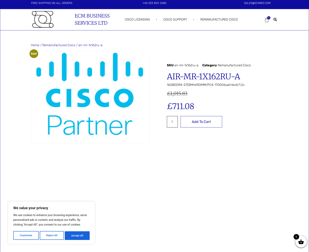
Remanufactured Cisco (219, 19)
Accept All (77, 235)
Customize (25, 235)
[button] (275, 19)
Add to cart (201, 122)
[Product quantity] (172, 121)
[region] (51, 223)
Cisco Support (175, 19)
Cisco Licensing (137, 19)
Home (35, 45)
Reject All (52, 235)
